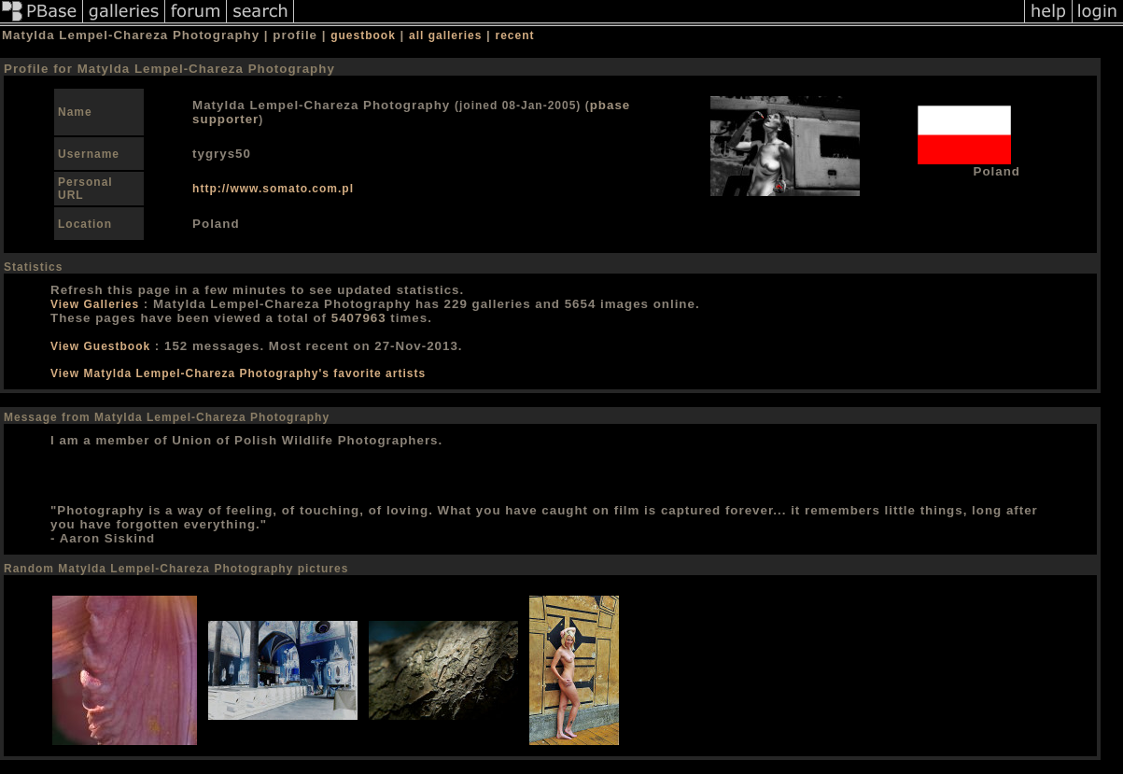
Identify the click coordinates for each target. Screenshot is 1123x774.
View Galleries (94, 304)
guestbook (363, 35)
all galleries (445, 35)
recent (515, 35)
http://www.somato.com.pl (273, 188)
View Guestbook (100, 346)
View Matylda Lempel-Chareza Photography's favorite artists (238, 373)
